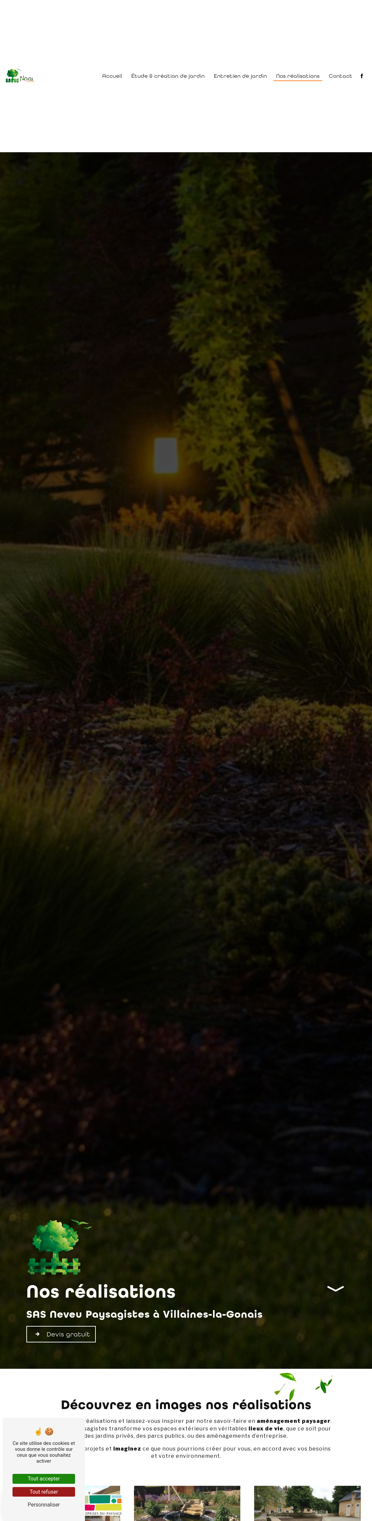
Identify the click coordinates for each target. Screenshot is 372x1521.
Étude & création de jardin (168, 76)
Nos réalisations (298, 76)
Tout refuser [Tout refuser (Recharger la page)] (44, 1492)
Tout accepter (44, 1479)
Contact (341, 76)
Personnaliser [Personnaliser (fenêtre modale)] (44, 1505)
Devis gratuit (61, 1334)
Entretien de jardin (240, 76)
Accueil (112, 76)
